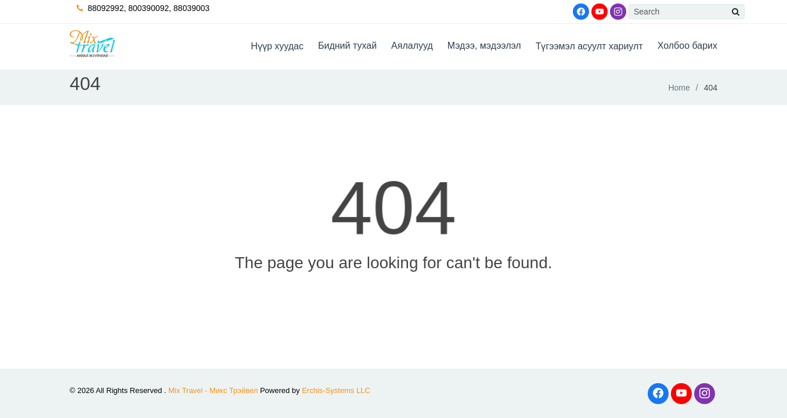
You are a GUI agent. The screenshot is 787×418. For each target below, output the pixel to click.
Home (678, 87)
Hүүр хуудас (277, 46)
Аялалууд (412, 46)
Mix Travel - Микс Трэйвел (213, 390)
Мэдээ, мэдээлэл (484, 46)
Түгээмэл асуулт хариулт (589, 46)
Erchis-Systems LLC (336, 390)
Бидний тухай (347, 46)
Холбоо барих (687, 46)
